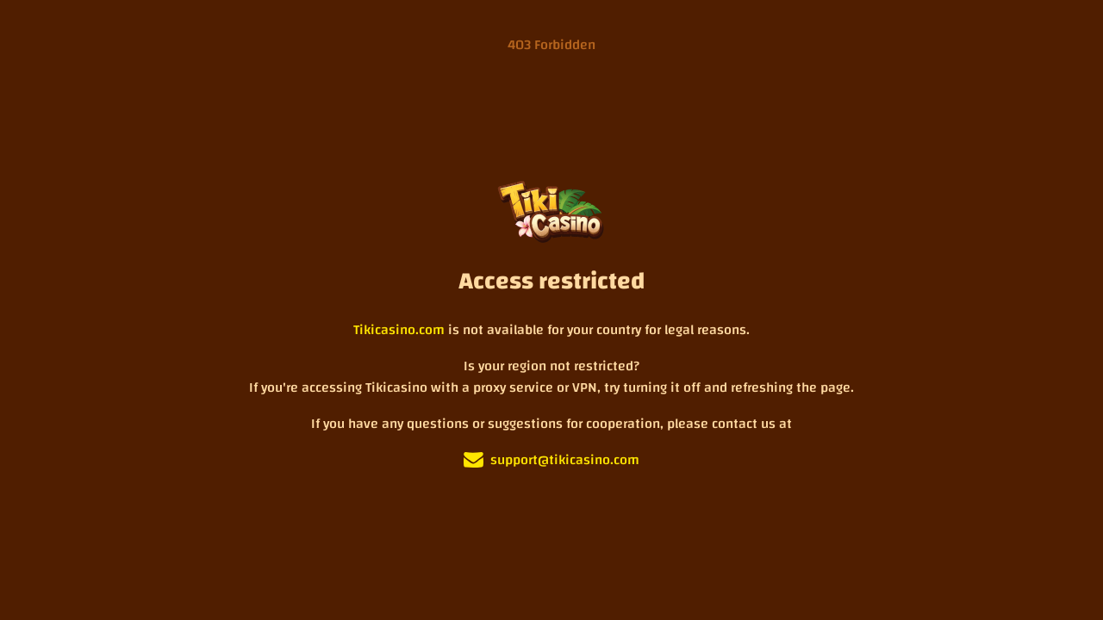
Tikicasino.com (399, 330)
